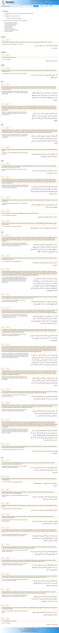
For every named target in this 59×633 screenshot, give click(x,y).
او (45, 246)
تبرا (55, 170)
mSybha (13, 135)
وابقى (55, 385)
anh (11, 135)
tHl (21, 356)
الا (38, 138)
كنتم (54, 193)
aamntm (4, 376)
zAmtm (18, 186)
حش (33, 320)
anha (15, 534)
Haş (26, 315)
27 (2, 489)
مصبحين (55, 47)
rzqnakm (14, 280)
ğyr (20, 429)
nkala (22, 495)
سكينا (41, 318)
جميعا (42, 357)
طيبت (46, 288)
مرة (37, 186)
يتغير (44, 432)
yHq (11, 535)
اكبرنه (46, 320)
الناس (41, 359)
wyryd (6, 535)
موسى (55, 280)
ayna (25, 377)
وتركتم (34, 186)
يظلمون (48, 290)
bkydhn (15, 335)
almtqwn (10, 429)
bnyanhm (6, 203)
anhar (15, 429)
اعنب (37, 113)
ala (6, 135)
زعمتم (55, 191)
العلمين (33, 510)
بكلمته (55, 540)
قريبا (33, 362)
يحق (36, 538)
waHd (10, 113)
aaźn (11, 376)
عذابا (32, 382)
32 (2, 558)
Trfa (5, 481)
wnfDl (13, 113)
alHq (13, 535)
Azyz (3, 496)
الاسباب (48, 172)
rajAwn (15, 215)
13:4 (7, 104)
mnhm (13, 300)
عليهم (47, 285)
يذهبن (55, 585)
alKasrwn (16, 467)
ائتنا (33, 598)
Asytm (4, 449)
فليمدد (55, 583)
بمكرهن (48, 316)
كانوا (55, 290)
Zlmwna (19, 280)
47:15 (8, 419)
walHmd (14, 508)
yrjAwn (16, 301)
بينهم (47, 216)
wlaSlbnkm (13, 377)
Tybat (10, 280)
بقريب (55, 143)
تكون (47, 538)
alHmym (11, 396)
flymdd (21, 579)
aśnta (21, 278)
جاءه (42, 335)
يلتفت (46, 138)
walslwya (3, 280)
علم (39, 283)
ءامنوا (55, 359)
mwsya (22, 277)
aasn (22, 429)
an (11, 44)
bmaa (8, 113)
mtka (18, 314)
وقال (56, 335)
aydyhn (21, 315)
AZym (19, 245)
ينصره (46, 580)
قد (40, 283)
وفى (56, 113)
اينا (37, 382)
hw (17, 431)
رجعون (40, 216)
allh (26, 91)
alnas (25, 354)
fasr (17, 134)
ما (39, 75)
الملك (53, 335)
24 (2, 444)
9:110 (8, 197)
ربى (33, 337)
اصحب (41, 97)
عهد (49, 467)
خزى (32, 249)
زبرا (45, 227)
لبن (48, 432)
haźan (3, 394)
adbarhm (15, 152)
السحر (51, 380)
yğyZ (15, 580)
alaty (5, 335)
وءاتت (52, 318)
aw (5, 244)
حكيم (46, 207)
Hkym (5, 204)
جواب (44, 598)
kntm (13, 187)
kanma (5, 92)
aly (25, 579)
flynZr (6, 580)
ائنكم (55, 596)
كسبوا (52, 92)
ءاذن (45, 378)
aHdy (9, 534)
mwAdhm (23, 135)
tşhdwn (25, 73)
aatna (12, 596)
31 (2, 544)
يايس (36, 357)
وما (45, 188)
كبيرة (42, 551)
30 (2, 527)
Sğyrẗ (9, 550)
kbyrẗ (13, 550)
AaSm (3, 92)
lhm (23, 91)
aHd (5, 135)
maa (18, 429)
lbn (27, 429)
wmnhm (19, 300)
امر (31, 467)
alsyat (8, 91)
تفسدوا (43, 450)
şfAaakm (13, 186)
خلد (39, 437)
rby (13, 335)
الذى (48, 204)
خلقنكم (42, 186)
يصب (47, 398)
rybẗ (13, 203)
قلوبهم (38, 204)
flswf (26, 409)
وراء (51, 188)
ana (7, 134)
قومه (46, 280)
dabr (13, 44)
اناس (34, 283)
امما (41, 278)
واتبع (42, 154)
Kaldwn (6, 93)
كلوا (51, 288)
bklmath (15, 535)
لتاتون (52, 596)
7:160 (8, 269)
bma (16, 226)
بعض (49, 118)
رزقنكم (41, 288)
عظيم (38, 251)
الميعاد (33, 364)
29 (2, 514)
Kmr (13, 430)
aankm (3, 595)
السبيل (40, 596)
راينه (49, 320)
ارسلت (44, 316)
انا (51, 135)
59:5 (7, 605)
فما (49, 598)
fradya (8, 185)
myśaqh (15, 466)
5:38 (7, 489)
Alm (2, 279)
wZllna (11, 279)
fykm (23, 186)
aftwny (10, 73)
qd (26, 278)
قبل (49, 378)
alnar (27, 92)
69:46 (8, 618)
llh (27, 315)
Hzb (14, 226)
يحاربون (47, 244)
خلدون (55, 99)
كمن (43, 437)
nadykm (20, 595)
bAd (13, 466)
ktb (23, 550)
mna (13, 519)
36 (2, 618)
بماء (39, 115)
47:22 (8, 444)
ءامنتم (53, 378)
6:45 (7, 503)
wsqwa (24, 431)
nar (26, 394)
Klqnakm (13, 185)
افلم (39, 357)
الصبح (40, 140)
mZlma (19, 92)
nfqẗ (7, 550)
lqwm (5, 114)
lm (2, 430)
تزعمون (51, 193)
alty (6, 429)
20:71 (8, 368)
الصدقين (43, 601)
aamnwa (14, 354)
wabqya (5, 379)
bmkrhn (7, 314)
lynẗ (8, 610)
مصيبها (55, 140)
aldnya (9, 245)
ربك (46, 135)
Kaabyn (20, 481)
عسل (46, 435)
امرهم (51, 216)
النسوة (46, 337)
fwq (5, 396)
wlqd (3, 185)
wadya (19, 550)
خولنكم (55, 188)
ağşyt (8, 92)
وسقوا (31, 437)
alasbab (3, 170)
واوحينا (38, 278)
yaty (5, 357)
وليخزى (50, 614)
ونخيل (55, 115)
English (41, 5)
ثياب (53, 398)
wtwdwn (19, 534)
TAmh (6, 430)
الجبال (44, 355)
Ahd (8, 466)
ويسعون (37, 244)
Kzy (6, 245)
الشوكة (50, 538)
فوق (43, 398)
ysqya (6, 113)
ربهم (42, 396)
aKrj (7, 315)
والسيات (43, 303)
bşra (6, 317)
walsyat (11, 301)
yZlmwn (6, 282)
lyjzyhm (26, 550)
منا (42, 521)
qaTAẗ (3, 65)
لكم (42, 378)
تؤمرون (43, 156)
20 (2, 368)
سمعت (53, 316)
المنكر (51, 598)
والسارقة (50, 496)
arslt (10, 314)
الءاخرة (45, 251)
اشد (35, 382)
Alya (18, 113)
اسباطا (44, 278)
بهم (52, 172)
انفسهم (52, 290)
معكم (40, 188)
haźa (4, 317)
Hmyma (3, 432)
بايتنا (52, 523)
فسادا (52, 246)
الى (35, 278)
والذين (55, 92)
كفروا (52, 362)
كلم (56, 357)
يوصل (51, 469)
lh (6, 376)
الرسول (39, 335)
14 (2, 255)
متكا (55, 318)
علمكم (55, 380)
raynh (13, 315)
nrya (8, 186)
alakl (22, 113)
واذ (56, 535)
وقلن (36, 320)
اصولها (34, 612)
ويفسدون (47, 469)
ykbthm (14, 481)
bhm (25, 169)
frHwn (20, 226)
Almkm (21, 376)
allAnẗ (16, 564)
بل (49, 357)
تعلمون (44, 413)
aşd (26, 377)
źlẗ (20, 91)
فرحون (32, 227)
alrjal (8, 595)
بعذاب (55, 601)
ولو (56, 355)
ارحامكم (55, 453)
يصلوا (41, 135)
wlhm (11, 245)
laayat (3, 114)
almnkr (23, 595)
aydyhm (13, 244)
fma (25, 595)
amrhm (6, 215)
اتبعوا (48, 170)
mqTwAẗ (3, 52)
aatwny (7, 334)
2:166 (8, 163)
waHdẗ (23, 314)
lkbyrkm (16, 376)
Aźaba (3, 379)
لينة (49, 612)
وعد (45, 364)
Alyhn (9, 315)
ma (15, 73)
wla (7, 59)
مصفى (43, 435)
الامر (46, 45)
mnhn (26, 314)
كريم (42, 323)
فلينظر (37, 583)
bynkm (5, 187)
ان (44, 45)
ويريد (42, 538)
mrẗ (17, 185)
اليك (38, 135)
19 (2, 344)
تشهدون (52, 77)
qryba (23, 356)
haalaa (15, 44)
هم (35, 97)
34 (2, 589)
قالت (55, 75)
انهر (39, 430)
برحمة (45, 521)
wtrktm (19, 185)
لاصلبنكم (35, 262)
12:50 (8, 327)
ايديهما (42, 496)
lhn (16, 314)
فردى (48, 186)
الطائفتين (44, 535)
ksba (20, 495)
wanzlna (19, 279)
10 (2, 197)
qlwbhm (16, 203)
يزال (55, 204)
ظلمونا (35, 288)
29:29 (8, 589)
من (51, 95)
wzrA (18, 112)
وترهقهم (34, 92)
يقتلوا (47, 246)
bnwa (11, 203)
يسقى (42, 115)
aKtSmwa (9, 394)
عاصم (44, 95)
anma (3, 243)
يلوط (53, 135)
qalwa (3, 134)
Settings (50, 5)
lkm (12, 376)
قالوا (56, 135)
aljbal (11, 353)
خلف (49, 249)
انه (32, 138)
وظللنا (51, 285)
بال (49, 337)
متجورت (46, 113)
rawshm (8, 396)
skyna (3, 315)
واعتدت (37, 316)
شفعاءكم (36, 188)
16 (2, 294)
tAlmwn (3, 410)
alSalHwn (16, 300)
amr (23, 466)
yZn (5, 579)
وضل (35, 191)
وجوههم (34, 95)
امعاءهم (46, 439)
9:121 (8, 544)
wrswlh (15, 243)
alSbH (26, 135)
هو (41, 437)
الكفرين (45, 540)
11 (2, 211)
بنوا (46, 204)
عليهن (55, 320)
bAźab (15, 596)
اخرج (34, 318)
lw (17, 354)
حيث (46, 156)
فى (44, 75)
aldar (22, 564)
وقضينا (55, 45)
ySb (2, 396)
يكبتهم (40, 483)
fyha (4, 93)
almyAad (15, 357)
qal (16, 334)
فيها (34, 97)
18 (2, 327)
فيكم (49, 191)
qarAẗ (18, 356)
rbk (10, 134)
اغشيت (38, 95)
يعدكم (53, 535)
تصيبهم (49, 362)
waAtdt (14, 314)
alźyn (6, 169)
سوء (50, 569)
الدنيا (53, 251)
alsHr (24, 376)
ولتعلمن (40, 382)
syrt (8, 353)
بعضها (55, 118)
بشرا (52, 323)
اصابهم (49, 140)
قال (36, 335)
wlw (2, 353)
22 (2, 402)
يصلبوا (42, 246)
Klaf (20, 244)
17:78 (31, 0)
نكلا (56, 499)
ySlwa (13, 134)
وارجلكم (46, 262)
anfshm (3, 282)
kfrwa (8, 356)
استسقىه (50, 280)
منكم (42, 138)
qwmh (6, 278)
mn (24, 91)
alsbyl (14, 595)
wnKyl (20, 112)
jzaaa (5, 243)
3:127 (8, 476)
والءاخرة (35, 580)
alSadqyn (23, 596)
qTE (8, 14)
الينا (43, 216)
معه (48, 521)
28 (2, 503)
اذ (56, 170)
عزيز (47, 499)
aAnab (15, 112)
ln (11, 134)
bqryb (7, 137)
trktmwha (12, 610)
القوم (50, 510)
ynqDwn (5, 466)
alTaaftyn (12, 534)
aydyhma (13, 495)
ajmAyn (20, 261)
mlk (12, 317)
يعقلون (55, 120)
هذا (55, 323)
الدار (47, 569)
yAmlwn (11, 551)
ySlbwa (7, 244)
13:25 (8, 558)
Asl (23, 430)
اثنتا (48, 283)
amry (14, 73)
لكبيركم (37, 378)
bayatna (25, 519)
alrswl (15, 334)
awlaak (21, 92)
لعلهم (39, 303)
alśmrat (7, 431)
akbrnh (16, 315)
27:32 (8, 68)
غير (33, 430)
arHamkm (21, 449)
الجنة (53, 430)
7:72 (7, 514)
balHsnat (8, 301)
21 (2, 389)
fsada (24, 243)
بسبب (51, 583)
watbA (12, 152)
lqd (27, 186)
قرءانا (52, 355)
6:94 (7, 177)
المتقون (44, 430)
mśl (2, 429)
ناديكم (55, 598)
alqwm (7, 508)
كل (45, 216)
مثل (56, 430)
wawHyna (18, 277)
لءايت (36, 118)
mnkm (3, 135)
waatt (20, 314)
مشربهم (55, 285)
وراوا (37, 170)
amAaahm (9, 432)
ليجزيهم (50, 553)
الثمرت (55, 437)
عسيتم (53, 450)
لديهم (35, 227)
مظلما (48, 97)
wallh (26, 203)
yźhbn (10, 580)
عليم (49, 207)
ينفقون (53, 551)
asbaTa (11, 277)
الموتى (52, 357)
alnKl (19, 377)
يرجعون (35, 303)
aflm (8, 354)
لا (56, 60)
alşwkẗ (25, 534)
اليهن (40, 316)
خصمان (52, 396)
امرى (41, 75)
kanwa (24, 280)
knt (16, 73)
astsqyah (3, 278)
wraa (27, 185)
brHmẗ (11, 519)
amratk (8, 135)
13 (2, 235)
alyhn (12, 314)
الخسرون (55, 472)
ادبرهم (39, 154)
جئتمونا (52, 186)
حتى (55, 77)
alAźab (20, 169)
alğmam (16, 279)
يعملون (36, 553)
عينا (42, 283)
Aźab (17, 245)
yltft (27, 134)
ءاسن (55, 432)
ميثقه (40, 467)
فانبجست (54, 283)
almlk (5, 334)
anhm (21, 186)
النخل (44, 382)
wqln (24, 315)
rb (18, 508)
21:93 (8, 211)
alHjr (15, 278)
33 (2, 573)
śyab (23, 394)
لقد (44, 191)
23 (2, 419)
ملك (44, 323)
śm (14, 261)
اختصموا (47, 396)
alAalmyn (20, 508)
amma (14, 277)
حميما (53, 439)
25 (2, 460)
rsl (8, 134)
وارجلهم (55, 249)
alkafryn (23, 535)
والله (52, 207)
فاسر (35, 135)
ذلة (56, 95)
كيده (52, 585)
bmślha (14, 91)
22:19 (8, 389)
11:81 (8, 127)
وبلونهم (53, 303)
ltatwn (6, 595)
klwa (6, 280)
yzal (3, 203)
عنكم (32, 191)
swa (20, 564)
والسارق (55, 496)
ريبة (43, 204)
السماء (46, 583)
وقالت (37, 318)
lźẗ (14, 430)
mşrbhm (8, 279)
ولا (51, 60)
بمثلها (38, 92)
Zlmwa (11, 508)
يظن (52, 580)
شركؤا (46, 191)
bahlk (19, 134)
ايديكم (51, 262)
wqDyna (3, 44)
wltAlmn (22, 377)
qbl (8, 376)
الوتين (48, 624)
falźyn (15, 394)
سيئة (41, 92)
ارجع (33, 335)
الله (49, 95)
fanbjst (17, 278)
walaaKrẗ (18, 579)
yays (9, 354)
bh (9, 334)
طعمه (41, 432)
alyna (13, 215)
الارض (53, 113)
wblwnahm (4, 301)
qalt (2, 73)
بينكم (38, 191)
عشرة (47, 278)
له (50, 378)
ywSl (3, 467)
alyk (15, 134)
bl (26, 353)
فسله (53, 337)
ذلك (49, 45)
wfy (2, 112)
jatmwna (5, 185)
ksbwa (6, 91)
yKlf (13, 357)
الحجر (34, 280)
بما (38, 227)
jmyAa (5, 354)
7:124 (8, 255)
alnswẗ (3, 335)
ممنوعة (48, 60)
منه (51, 283)
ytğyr (4, 430)
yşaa (19, 354)
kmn (16, 431)
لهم (53, 95)
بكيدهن (55, 340)
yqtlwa (3, 244)
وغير (48, 115)
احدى (48, 535)
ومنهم (35, 301)
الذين (52, 170)
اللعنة (55, 569)
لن (44, 135)
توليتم (48, 450)
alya (20, 277)
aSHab (24, 92)
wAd (6, 357)
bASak (12, 278)
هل (34, 583)
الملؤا (50, 75)
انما (56, 244)
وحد (36, 115)
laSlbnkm (17, 261)
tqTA (2, 161)
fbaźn (22, 610)
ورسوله (41, 244)
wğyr (25, 112)
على (52, 118)
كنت (37, 75)
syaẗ (12, 91)
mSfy (25, 430)
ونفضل (33, 115)
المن (34, 285)
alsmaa (27, 579)
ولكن (32, 288)
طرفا (52, 483)
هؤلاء (40, 45)
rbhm (13, 394)
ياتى (48, 364)
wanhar (24, 429)
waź (3, 534)
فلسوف (48, 413)
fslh (23, 334)
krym (14, 317)
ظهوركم (48, 188)
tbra (4, 169)
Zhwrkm (3, 186)
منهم (43, 301)
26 (2, 476)
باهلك (32, 135)
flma (3, 314)
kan (4, 579)
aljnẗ (4, 429)
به (47, 335)
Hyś (2, 153)
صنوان (52, 115)
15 (2, 269)
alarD (4, 112)
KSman (5, 394)
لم (46, 432)
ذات (53, 538)
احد (40, 138)
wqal (3, 334)
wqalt (5, 315)
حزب (40, 227)
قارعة (39, 362)
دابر (43, 45)
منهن (44, 318)
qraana (6, 353)
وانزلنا (41, 285)
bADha (15, 113)
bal (25, 334)
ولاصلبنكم (54, 382)
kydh (12, 580)
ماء (35, 430)
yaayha (4, 73)
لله (31, 320)
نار (49, 398)
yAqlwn (7, 114)
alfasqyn (3, 612)
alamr (10, 44)
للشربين (55, 435)
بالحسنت (48, 303)
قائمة (40, 612)
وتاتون (36, 596)
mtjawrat (9, 112)
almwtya (24, 353)
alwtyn (9, 623)
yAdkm (5, 534)
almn (25, 279)
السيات (48, 92)
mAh (9, 519)
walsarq (3, 495)
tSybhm (11, 356)
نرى (43, 188)
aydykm (6, 261)
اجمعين (55, 265)
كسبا (33, 496)
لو (51, 359)
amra (21, 73)
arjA (18, 334)
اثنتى (50, 278)
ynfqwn (4, 550)
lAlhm (14, 301)
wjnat (12, 112)
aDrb (10, 278)
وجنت (42, 113)
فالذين (39, 396)
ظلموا (44, 510)
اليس (36, 140)
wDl (7, 187)
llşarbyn (16, 430)
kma (11, 185)
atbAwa (8, 169)
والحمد (41, 510)
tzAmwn (15, 187)
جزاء (44, 92)
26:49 (8, 402)
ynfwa (24, 244)
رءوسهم (39, 398)
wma (6, 186)
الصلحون (39, 301)
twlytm (8, 449)
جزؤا (53, 244)
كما (46, 186)
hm (2, 93)
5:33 (7, 235)
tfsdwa (11, 449)
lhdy (23, 354)
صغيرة (47, 551)
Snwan (22, 112)
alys (3, 137)
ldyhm (18, 226)
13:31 (8, 344)
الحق (33, 538)
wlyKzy (26, 610)
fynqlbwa (17, 481)
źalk (8, 44)
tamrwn (4, 153)
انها (40, 535)
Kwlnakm (24, 185)
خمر (33, 432)
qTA (2, 81)
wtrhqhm (18, 91)
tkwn (3, 535)
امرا (32, 75)
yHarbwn (10, 243)
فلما (56, 316)
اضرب (41, 280)
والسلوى (55, 288)
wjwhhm (11, 92)
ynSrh (9, 579)
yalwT (5, 134)
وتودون (35, 535)
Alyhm (13, 279)
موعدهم (44, 140)
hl (8, 580)
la (2, 59)
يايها (53, 75)
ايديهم (34, 246)
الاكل (44, 118)
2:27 (7, 460)
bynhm (9, 215)
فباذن (55, 614)
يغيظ (48, 585)
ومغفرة (51, 437)
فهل (56, 450)
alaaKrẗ (14, 245)
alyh (6, 44)
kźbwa (23, 519)
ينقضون (52, 467)
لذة (31, 432)
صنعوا (43, 362)
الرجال (49, 596)
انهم (52, 191)
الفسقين (46, 614)
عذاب (41, 251)
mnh (19, 278)
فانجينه (55, 521)
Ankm (9, 187)
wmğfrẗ (10, 431)
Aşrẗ (9, 277)
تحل (35, 362)
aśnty (7, 277)
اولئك (44, 97)
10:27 (8, 84)
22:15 (8, 573)
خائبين (55, 485)
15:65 (8, 147)
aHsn (4, 551)
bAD (20, 113)
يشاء (49, 359)
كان (54, 580)
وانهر (52, 432)
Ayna (25, 278)
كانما (41, 95)
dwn (22, 300)
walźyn (3, 91)
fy (12, 73)
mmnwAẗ (9, 59)
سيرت (49, 355)
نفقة (50, 551)
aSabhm (18, 135)
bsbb (23, 579)
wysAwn (18, 243)
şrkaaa (25, 186)
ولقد (56, 186)
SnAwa (15, 356)
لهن (34, 316)
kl (11, 215)
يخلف (36, 364)
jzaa (10, 91)
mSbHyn (21, 44)
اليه (52, 45)
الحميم (35, 398)
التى (43, 337)
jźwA (17, 377)
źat (23, 534)
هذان (55, 396)
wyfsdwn (5, 467)
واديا (33, 551)
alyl (17, 92)
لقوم (33, 118)
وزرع (34, 113)
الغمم (44, 285)
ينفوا (45, 249)
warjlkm (9, 261)
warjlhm (16, 244)
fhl (2, 449)
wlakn (22, 280)
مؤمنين (44, 523)
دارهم (53, 364)
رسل (49, 135)
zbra (12, 226)
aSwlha (19, 610)
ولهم (51, 251)
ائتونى (49, 335)
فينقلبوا (36, 483)
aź (2, 169)
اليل (51, 97)
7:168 (8, 294)
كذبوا (55, 523)
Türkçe (46, 5)
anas (5, 279)
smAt (5, 314)
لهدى (44, 359)
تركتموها (44, 612)
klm (21, 353)
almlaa (7, 73)
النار (37, 97)
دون (32, 301)
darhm (27, 356)
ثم (39, 262)
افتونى (46, 75)
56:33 (8, 55)
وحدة (47, 318)
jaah (13, 334)
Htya (23, 73)
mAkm (10, 186)
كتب (55, 553)
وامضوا (50, 156)
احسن (44, 553)
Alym (3, 204)
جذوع (47, 382)
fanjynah (3, 519)
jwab (3, 596)
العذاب (34, 170)
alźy (9, 203)
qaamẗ (15, 610)
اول (39, 186)
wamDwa (26, 152)
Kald (19, 431)
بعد (43, 467)
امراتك (35, 138)
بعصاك (38, 280)
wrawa (17, 169)
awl (16, 185)
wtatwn (16, 595)
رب (36, 510)
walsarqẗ (6, 495)
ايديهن (39, 320)
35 (2, 605)
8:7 (7, 527)
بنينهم (52, 204)
